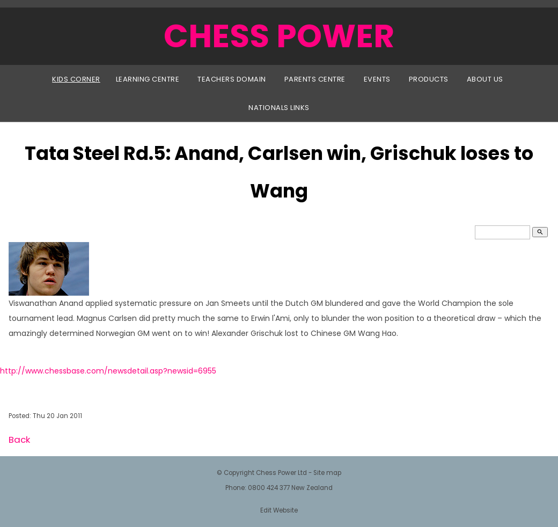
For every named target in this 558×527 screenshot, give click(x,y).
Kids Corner (76, 79)
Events (377, 79)
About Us (485, 79)
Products (429, 79)
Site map (327, 473)
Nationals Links (279, 108)
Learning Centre (148, 79)
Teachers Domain (231, 79)
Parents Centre (315, 79)
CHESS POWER (279, 35)
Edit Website (279, 510)
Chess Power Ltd (281, 473)
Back (19, 439)
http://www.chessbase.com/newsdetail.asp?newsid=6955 (108, 370)
